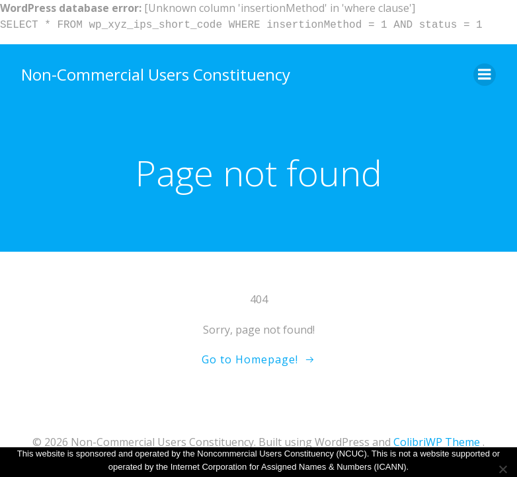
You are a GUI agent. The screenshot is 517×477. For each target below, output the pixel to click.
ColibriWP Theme (436, 441)
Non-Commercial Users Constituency (155, 74)
